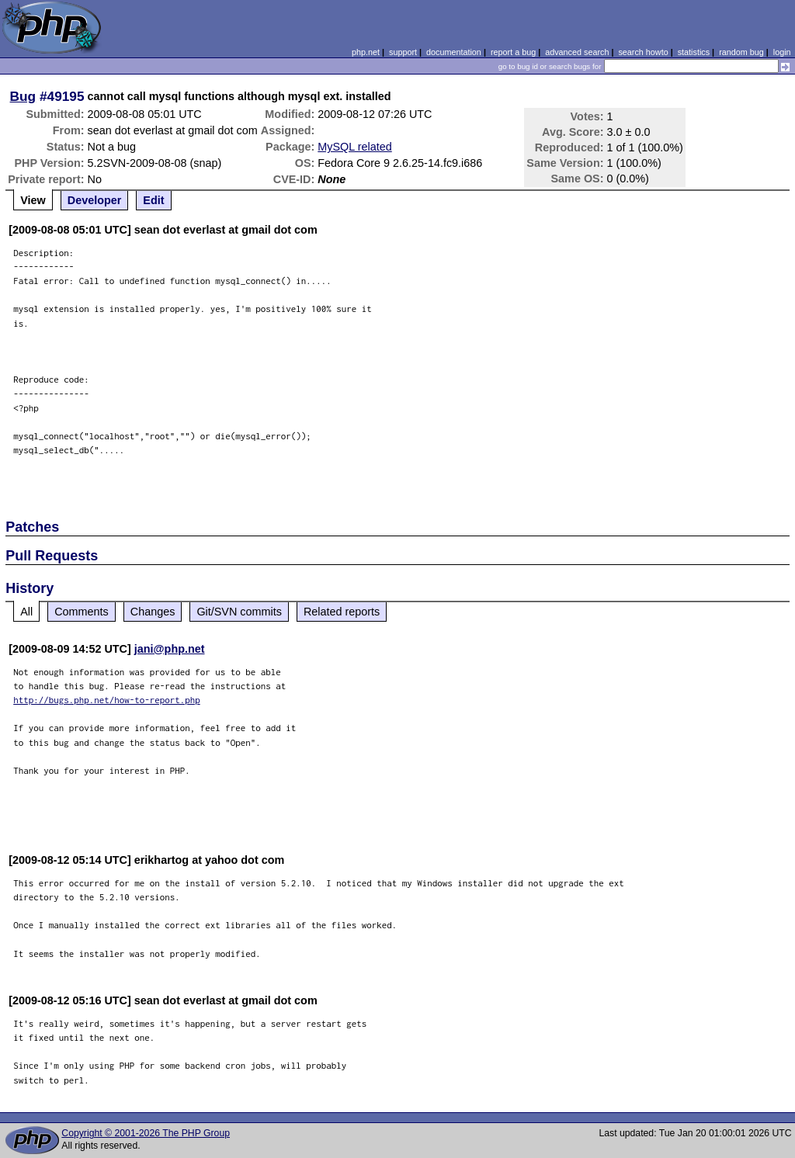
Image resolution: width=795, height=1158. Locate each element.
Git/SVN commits (239, 611)
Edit (153, 200)
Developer (95, 200)
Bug (23, 96)
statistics (694, 52)
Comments (81, 611)
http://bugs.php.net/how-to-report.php (106, 700)
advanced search (577, 52)
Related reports (342, 611)
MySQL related (354, 146)
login (782, 52)
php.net (366, 52)
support (403, 52)
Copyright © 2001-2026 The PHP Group (145, 1133)
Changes (152, 611)
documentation (453, 52)
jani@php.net (169, 649)
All (26, 611)
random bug (741, 52)
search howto (643, 52)
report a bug (513, 52)
